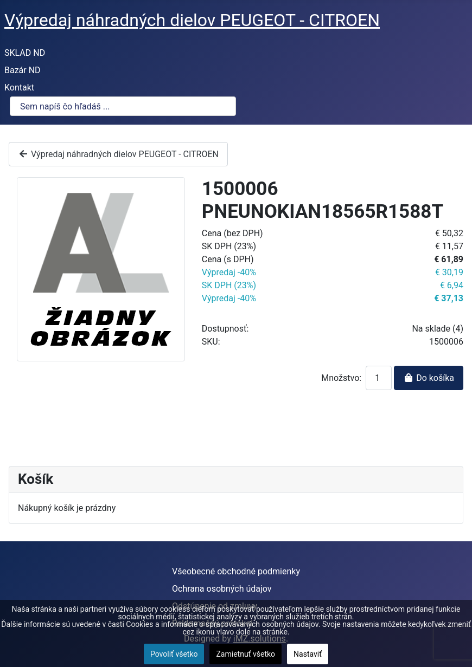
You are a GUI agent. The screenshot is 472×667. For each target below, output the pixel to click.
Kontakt (19, 87)
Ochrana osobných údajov (222, 589)
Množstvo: (341, 378)
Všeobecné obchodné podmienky (236, 571)
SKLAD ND (24, 53)
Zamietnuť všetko (245, 654)
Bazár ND (22, 70)
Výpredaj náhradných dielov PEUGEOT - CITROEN (118, 154)
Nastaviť (308, 654)
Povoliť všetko (174, 654)
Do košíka (428, 378)
